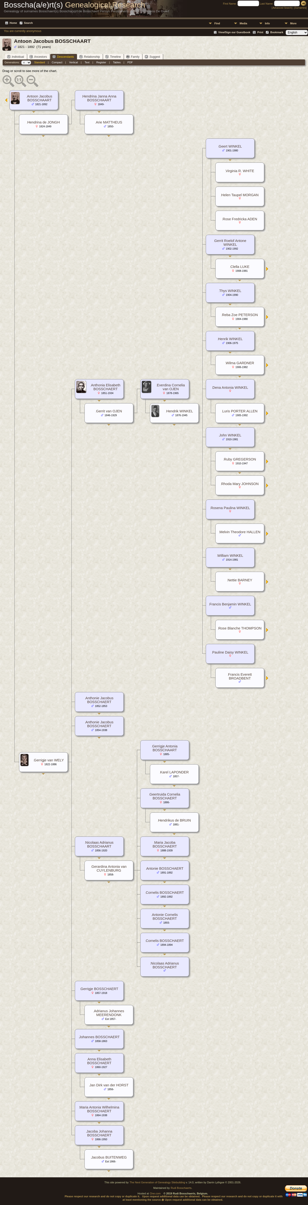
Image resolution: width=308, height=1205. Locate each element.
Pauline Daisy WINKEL (230, 652)
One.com (155, 1193)
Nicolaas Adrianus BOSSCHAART (99, 844)
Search (28, 22)
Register (101, 62)
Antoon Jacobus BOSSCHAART (39, 98)
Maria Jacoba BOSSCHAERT (165, 844)
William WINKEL (230, 555)
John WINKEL (230, 435)
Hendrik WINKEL (179, 411)
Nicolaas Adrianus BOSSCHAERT (165, 965)
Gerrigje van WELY (49, 760)
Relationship (89, 56)
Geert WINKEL (230, 146)
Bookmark (276, 32)
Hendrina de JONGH (43, 122)
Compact (57, 62)
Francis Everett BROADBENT (240, 676)
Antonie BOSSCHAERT (165, 868)
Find (217, 23)
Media (243, 23)
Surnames (300, 7)
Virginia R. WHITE (240, 171)
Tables (117, 62)
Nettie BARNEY (240, 580)
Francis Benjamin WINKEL (230, 604)
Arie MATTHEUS (109, 122)
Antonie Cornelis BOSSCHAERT (165, 916)
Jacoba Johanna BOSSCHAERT (99, 1133)
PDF (130, 62)
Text (87, 62)
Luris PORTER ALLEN (239, 411)
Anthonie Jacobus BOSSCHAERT (99, 700)
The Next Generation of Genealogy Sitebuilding (157, 1182)
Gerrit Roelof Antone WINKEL (230, 242)
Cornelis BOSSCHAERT (165, 892)
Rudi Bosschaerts (181, 1187)
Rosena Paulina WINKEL (230, 508)
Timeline (113, 56)
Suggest (152, 56)
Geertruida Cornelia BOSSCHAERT (164, 796)
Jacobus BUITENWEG (109, 1157)
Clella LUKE (239, 267)
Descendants (63, 56)
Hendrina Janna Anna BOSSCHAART (99, 98)
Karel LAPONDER (174, 772)
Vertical (73, 62)
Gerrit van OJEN (109, 411)
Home (13, 22)
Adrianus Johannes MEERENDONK (109, 1013)
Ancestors (38, 56)
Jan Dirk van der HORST (109, 1085)
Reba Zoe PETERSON (240, 315)
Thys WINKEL (230, 291)
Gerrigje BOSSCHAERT (99, 989)
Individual (15, 56)
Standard (39, 62)
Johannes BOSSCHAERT (99, 1037)
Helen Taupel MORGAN (239, 195)
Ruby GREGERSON (240, 459)
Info (267, 23)
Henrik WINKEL (230, 339)
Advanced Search (282, 7)
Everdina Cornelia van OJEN (171, 387)
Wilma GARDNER (240, 363)
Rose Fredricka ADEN (240, 219)
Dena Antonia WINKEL (230, 387)
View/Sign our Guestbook (234, 32)
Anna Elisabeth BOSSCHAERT (99, 1061)
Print (260, 32)
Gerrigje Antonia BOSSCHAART (164, 748)
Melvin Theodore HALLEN (239, 532)
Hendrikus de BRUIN (174, 820)
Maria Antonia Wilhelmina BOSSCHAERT (99, 1109)
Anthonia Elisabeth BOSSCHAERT (105, 387)
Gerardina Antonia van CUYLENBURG (109, 868)
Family (132, 56)
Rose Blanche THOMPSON (240, 628)
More (293, 23)
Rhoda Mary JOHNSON (240, 484)
